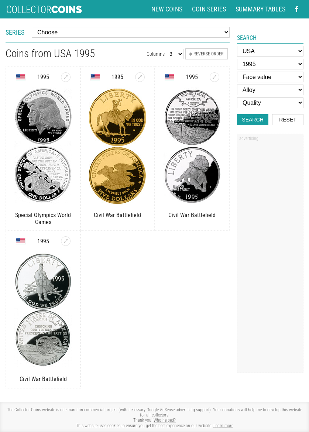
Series (15, 32)
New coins (166, 9)
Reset (287, 120)
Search (252, 120)
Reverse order (206, 53)
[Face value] (270, 77)
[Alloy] (270, 90)
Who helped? (165, 420)
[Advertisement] (270, 256)
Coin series (209, 9)
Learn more (223, 425)
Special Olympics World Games (43, 219)
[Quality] (270, 102)
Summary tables (260, 9)
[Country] (270, 51)
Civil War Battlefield (117, 215)
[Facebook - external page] (297, 9)
